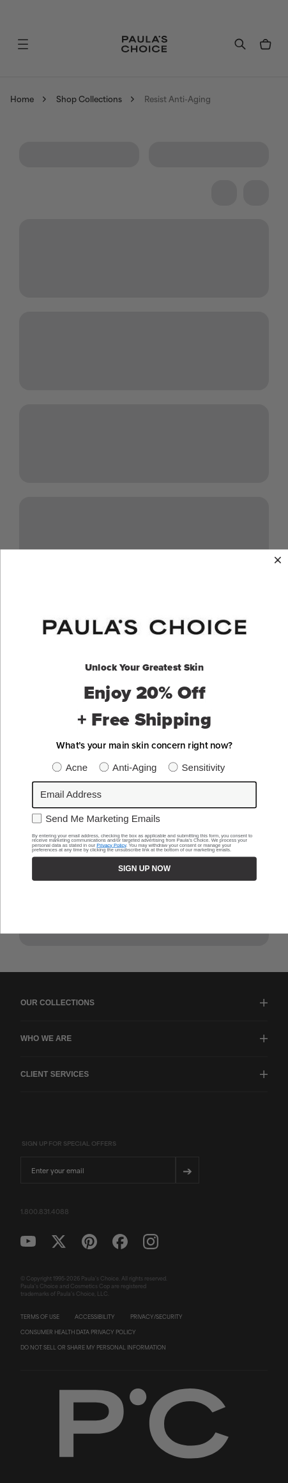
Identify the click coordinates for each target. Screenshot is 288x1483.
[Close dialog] (277, 560)
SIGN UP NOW (144, 868)
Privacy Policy (111, 845)
